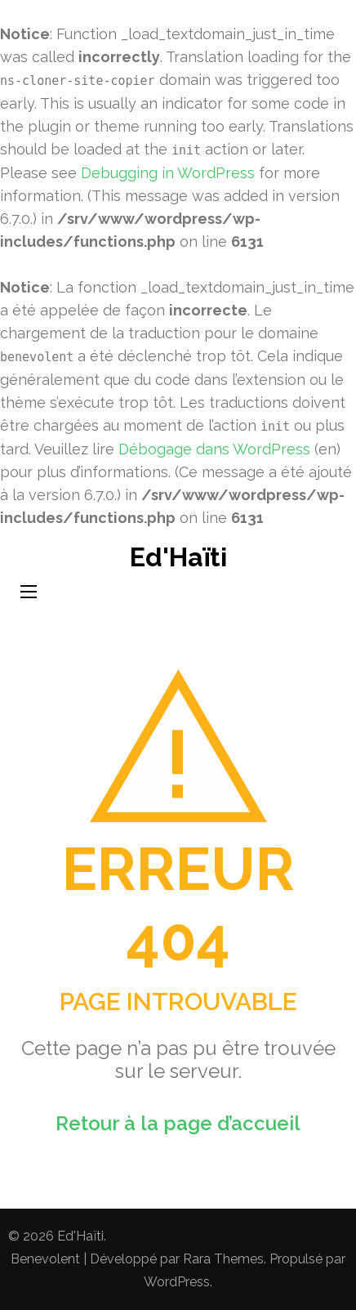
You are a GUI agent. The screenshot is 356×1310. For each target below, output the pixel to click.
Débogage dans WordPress (214, 449)
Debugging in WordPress (168, 172)
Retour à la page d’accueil (178, 1123)
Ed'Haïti (178, 557)
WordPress (177, 1282)
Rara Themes (223, 1259)
